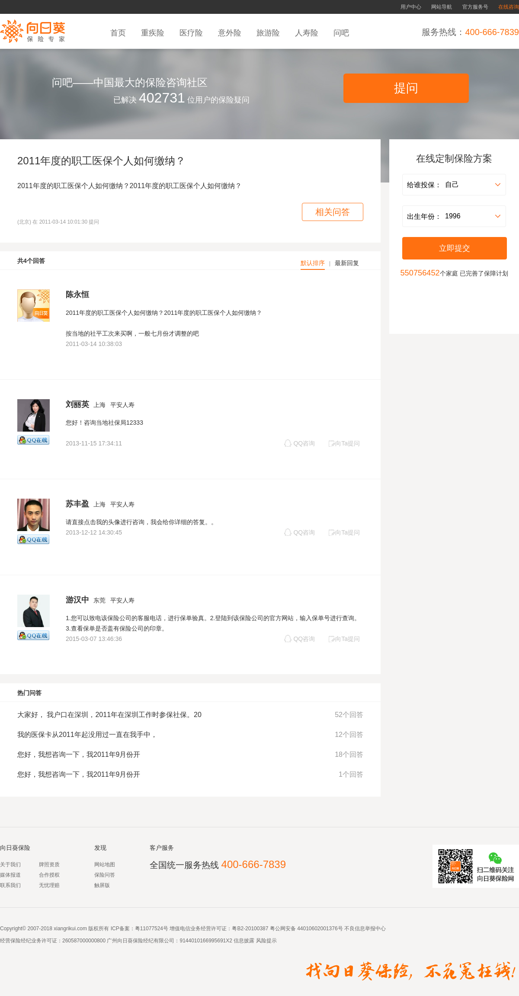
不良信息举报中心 (365, 929)
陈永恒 (77, 294)
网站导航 (441, 7)
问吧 (342, 33)
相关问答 (332, 212)
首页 (119, 33)
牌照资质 (49, 864)
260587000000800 (84, 941)
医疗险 (192, 33)
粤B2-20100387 (250, 929)
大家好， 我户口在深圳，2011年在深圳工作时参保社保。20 (109, 714)
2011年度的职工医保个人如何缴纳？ (101, 161)
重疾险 (154, 33)
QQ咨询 (299, 443)
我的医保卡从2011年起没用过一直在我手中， (87, 734)
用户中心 (410, 7)
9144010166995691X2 (205, 941)
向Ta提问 (344, 443)
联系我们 (10, 885)
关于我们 (10, 864)
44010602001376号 (320, 929)
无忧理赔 (49, 885)
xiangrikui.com (70, 929)
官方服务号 (475, 7)
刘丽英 (77, 404)
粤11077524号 (151, 929)
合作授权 (49, 875)
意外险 (230, 33)
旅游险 (269, 33)
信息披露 (243, 941)
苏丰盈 (77, 504)
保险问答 (104, 875)
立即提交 (454, 248)
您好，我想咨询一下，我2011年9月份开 (79, 754)
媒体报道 (10, 875)
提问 (406, 88)
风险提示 (265, 941)
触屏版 (102, 885)
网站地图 (104, 864)
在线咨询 (508, 7)
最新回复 (347, 262)
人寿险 (307, 33)
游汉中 (77, 600)
